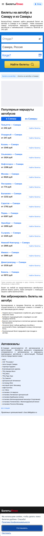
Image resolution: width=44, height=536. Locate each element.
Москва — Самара (10, 174)
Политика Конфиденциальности (16, 522)
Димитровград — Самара (13, 262)
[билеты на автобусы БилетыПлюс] (10, 511)
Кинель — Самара (10, 272)
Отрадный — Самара (11, 135)
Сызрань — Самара (11, 233)
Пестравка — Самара (11, 184)
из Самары (31, 119)
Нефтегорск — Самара (12, 164)
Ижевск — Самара (10, 252)
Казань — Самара (10, 144)
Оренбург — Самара (11, 223)
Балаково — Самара (11, 193)
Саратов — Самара (10, 203)
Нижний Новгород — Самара (15, 243)
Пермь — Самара (9, 213)
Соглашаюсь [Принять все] (21, 528)
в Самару (11, 119)
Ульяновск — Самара (11, 154)
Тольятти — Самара (11, 125)
